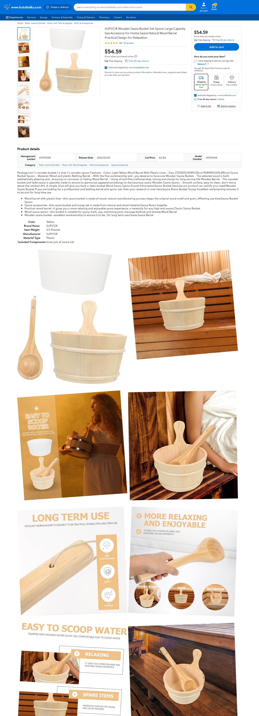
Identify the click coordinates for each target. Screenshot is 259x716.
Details (221, 99)
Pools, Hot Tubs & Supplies (59, 23)
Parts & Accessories (83, 23)
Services (31, 17)
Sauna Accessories (119, 164)
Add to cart (216, 47)
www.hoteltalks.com (139, 67)
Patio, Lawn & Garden (35, 23)
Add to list (204, 106)
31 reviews (129, 43)
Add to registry (226, 106)
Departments (14, 17)
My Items (131, 17)
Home (20, 23)
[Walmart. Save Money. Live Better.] (22, 7)
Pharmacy (104, 17)
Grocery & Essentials (62, 17)
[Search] (191, 7)
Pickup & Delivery (86, 17)
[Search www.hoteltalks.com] (130, 7)
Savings (43, 17)
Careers (118, 17)
